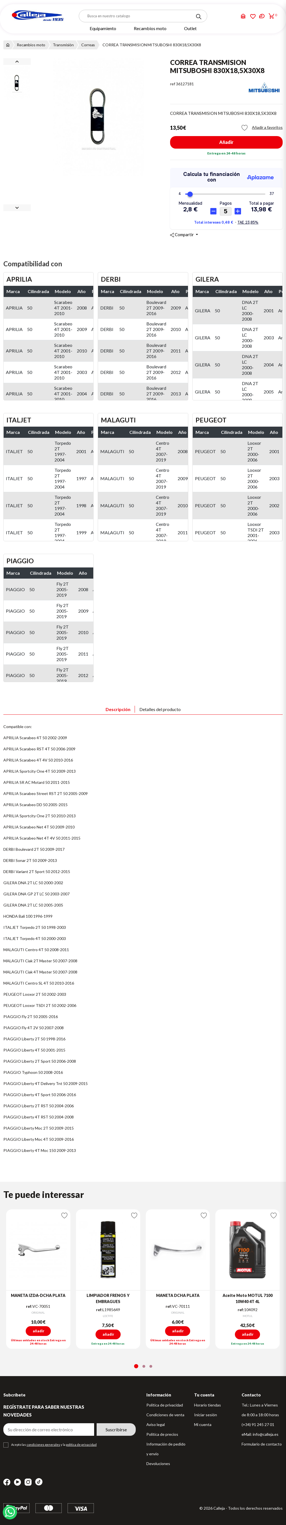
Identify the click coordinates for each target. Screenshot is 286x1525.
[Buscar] (143, 16)
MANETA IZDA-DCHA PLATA (38, 1295)
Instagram (28, 1482)
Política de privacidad (164, 1405)
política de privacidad (81, 1444)
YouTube (17, 1482)
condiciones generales (43, 1444)
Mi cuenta (202, 1424)
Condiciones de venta (165, 1414)
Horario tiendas (207, 1405)
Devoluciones (158, 1463)
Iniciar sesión (205, 1414)
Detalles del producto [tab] (160, 709)
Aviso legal (155, 1424)
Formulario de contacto (262, 1444)
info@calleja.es (265, 1434)
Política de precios (162, 1434)
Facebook (6, 1482)
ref (172, 83)
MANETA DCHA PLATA (177, 1295)
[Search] (199, 17)
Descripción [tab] (118, 709)
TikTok (38, 1481)
